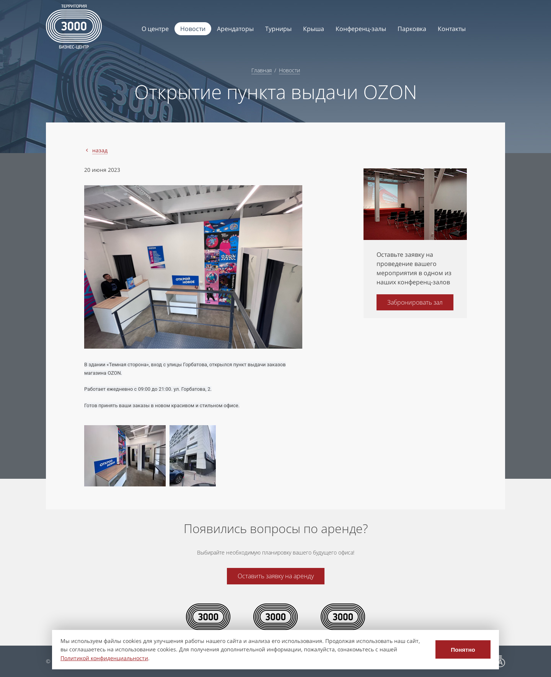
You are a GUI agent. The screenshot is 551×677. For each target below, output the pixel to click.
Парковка (412, 28)
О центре (155, 28)
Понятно (463, 649)
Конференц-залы (361, 28)
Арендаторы (235, 28)
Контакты (452, 28)
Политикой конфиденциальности (104, 658)
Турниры (278, 28)
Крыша (313, 28)
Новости (192, 28)
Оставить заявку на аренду (276, 576)
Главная (261, 70)
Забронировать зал (415, 302)
